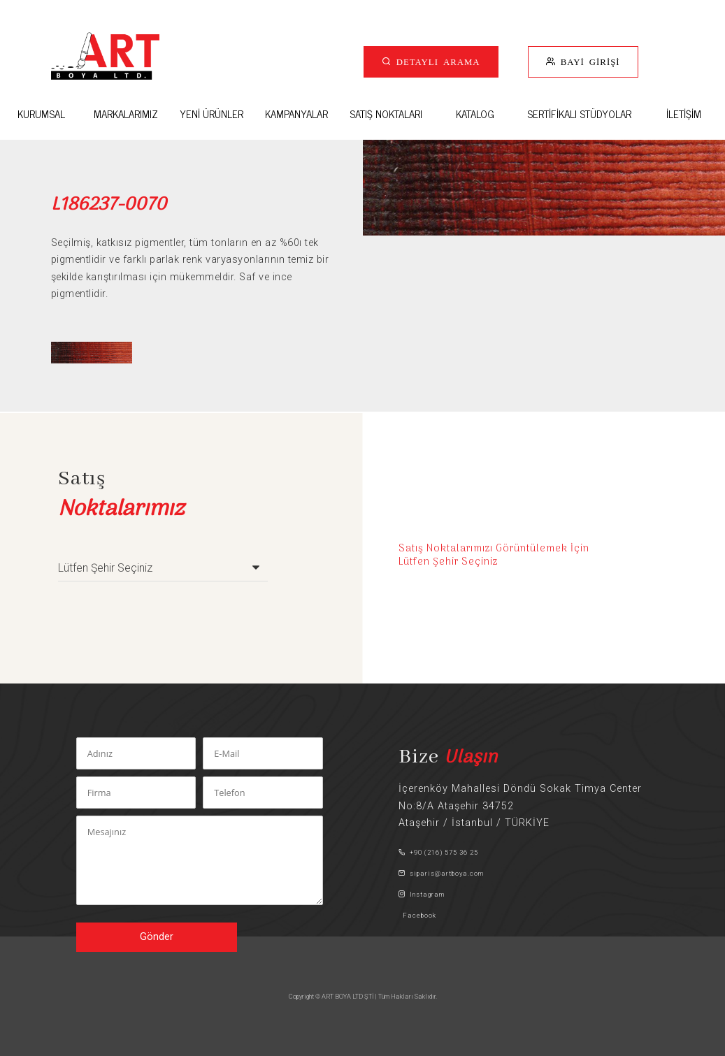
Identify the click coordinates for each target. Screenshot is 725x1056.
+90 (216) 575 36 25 (438, 852)
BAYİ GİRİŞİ (588, 61)
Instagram (422, 894)
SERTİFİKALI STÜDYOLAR (579, 113)
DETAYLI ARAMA (436, 61)
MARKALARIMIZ (126, 113)
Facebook (417, 915)
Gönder (156, 937)
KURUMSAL (41, 113)
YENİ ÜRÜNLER (211, 113)
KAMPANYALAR (296, 113)
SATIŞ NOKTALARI (386, 113)
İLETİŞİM (683, 113)
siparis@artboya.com (441, 873)
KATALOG (475, 113)
